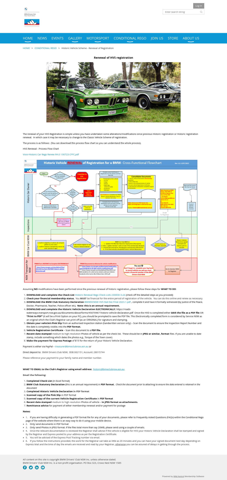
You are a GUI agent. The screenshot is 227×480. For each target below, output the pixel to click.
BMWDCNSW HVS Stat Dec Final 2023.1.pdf (108, 301)
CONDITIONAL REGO (46, 48)
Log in (198, 5)
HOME (26, 48)
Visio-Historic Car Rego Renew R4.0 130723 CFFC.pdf (51, 154)
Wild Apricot (178, 476)
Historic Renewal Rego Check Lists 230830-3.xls (100, 294)
